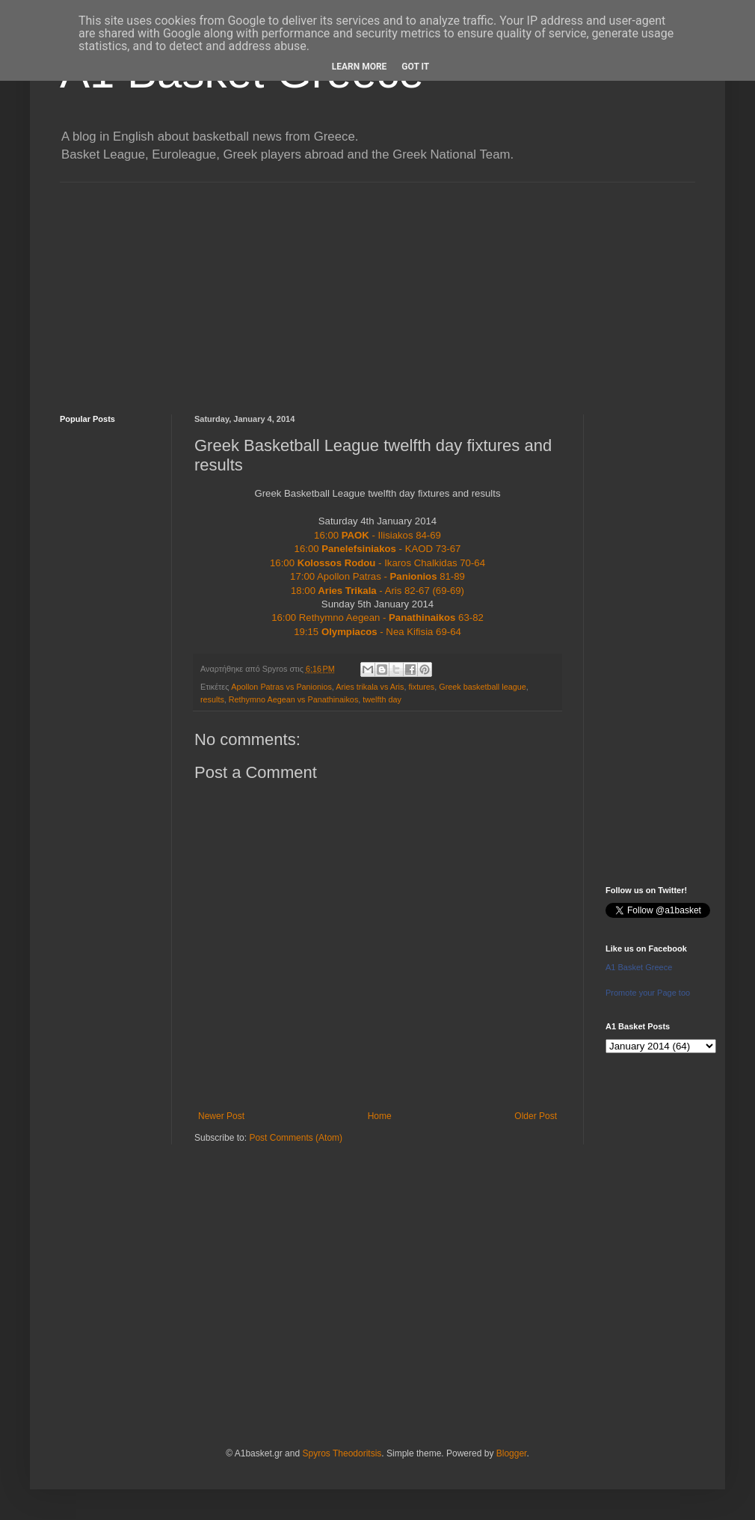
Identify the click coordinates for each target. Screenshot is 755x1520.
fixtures (421, 686)
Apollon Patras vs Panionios (281, 686)
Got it (415, 66)
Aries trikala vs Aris (370, 686)
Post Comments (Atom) (295, 1138)
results (212, 699)
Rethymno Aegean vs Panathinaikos (293, 699)
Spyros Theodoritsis (341, 1453)
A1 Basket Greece (638, 967)
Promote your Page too (647, 992)
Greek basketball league (482, 686)
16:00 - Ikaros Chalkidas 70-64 (377, 563)
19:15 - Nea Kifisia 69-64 (377, 631)
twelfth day (382, 699)
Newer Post (221, 1116)
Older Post (535, 1116)
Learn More (359, 66)
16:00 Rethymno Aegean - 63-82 (377, 617)
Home (380, 1116)
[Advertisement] (377, 287)
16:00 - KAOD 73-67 (378, 548)
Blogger (511, 1453)
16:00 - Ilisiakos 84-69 (377, 535)
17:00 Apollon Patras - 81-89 (377, 576)
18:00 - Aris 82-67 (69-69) (377, 590)
